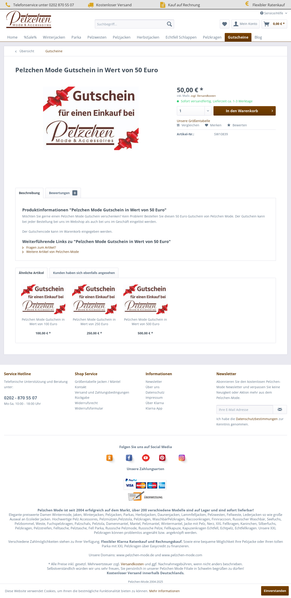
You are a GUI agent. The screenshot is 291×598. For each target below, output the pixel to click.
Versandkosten (132, 564)
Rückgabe (82, 397)
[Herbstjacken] (148, 37)
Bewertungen (63, 192)
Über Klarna (155, 403)
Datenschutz (155, 392)
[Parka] (76, 37)
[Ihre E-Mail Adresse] (244, 409)
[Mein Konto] (245, 24)
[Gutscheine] (238, 37)
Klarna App (154, 408)
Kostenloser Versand (109, 5)
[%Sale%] (30, 37)
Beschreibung (29, 193)
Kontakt (80, 387)
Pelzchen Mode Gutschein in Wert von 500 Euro (145, 321)
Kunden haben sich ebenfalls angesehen (84, 273)
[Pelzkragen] (212, 37)
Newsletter (154, 381)
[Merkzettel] (224, 24)
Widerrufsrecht (86, 403)
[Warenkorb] (274, 24)
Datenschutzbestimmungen (257, 419)
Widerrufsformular (89, 408)
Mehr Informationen (164, 591)
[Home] (12, 37)
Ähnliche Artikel (31, 273)
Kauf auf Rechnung (179, 5)
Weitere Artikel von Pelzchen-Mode (50, 252)
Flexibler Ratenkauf (264, 4)
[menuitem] (134, 24)
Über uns (153, 387)
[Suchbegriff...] (134, 24)
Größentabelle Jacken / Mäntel (97, 381)
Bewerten (237, 125)
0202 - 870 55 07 (20, 398)
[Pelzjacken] (122, 37)
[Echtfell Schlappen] (181, 37)
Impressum (154, 397)
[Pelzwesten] (97, 37)
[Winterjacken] (54, 37)
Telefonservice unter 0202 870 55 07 (39, 5)
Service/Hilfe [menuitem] (272, 13)
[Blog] (258, 37)
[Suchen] (169, 24)
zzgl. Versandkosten (203, 96)
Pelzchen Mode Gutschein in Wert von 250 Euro (94, 321)
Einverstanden (275, 591)
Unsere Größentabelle (193, 121)
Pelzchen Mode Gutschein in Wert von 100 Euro (43, 321)
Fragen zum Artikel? (39, 247)
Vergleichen (188, 125)
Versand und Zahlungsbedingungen (102, 392)
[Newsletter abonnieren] (280, 409)
